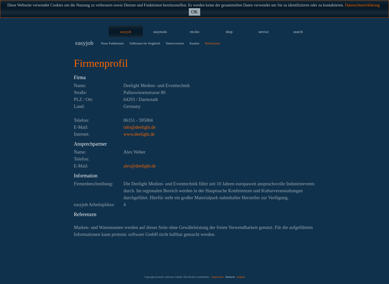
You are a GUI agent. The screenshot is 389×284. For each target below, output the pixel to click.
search (298, 32)
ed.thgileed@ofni (140, 127)
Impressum (217, 277)
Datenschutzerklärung (362, 5)
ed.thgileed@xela (140, 165)
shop (229, 32)
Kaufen (194, 43)
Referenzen (212, 43)
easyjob (125, 32)
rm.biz (194, 32)
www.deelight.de (139, 134)
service (264, 32)
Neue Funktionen (112, 43)
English (241, 277)
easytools (160, 32)
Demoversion (175, 43)
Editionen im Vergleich (145, 43)
